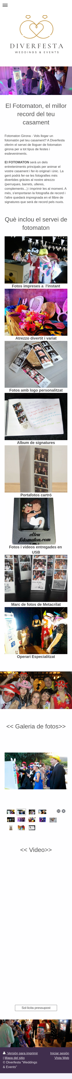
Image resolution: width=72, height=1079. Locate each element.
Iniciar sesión (59, 1053)
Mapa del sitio (15, 1058)
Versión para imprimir (20, 1053)
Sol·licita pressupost (36, 1008)
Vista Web (62, 1058)
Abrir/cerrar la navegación (36, 5)
